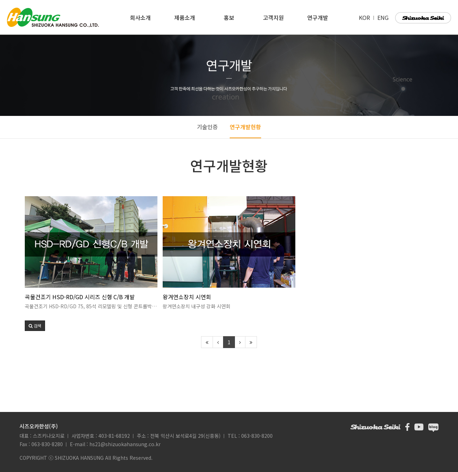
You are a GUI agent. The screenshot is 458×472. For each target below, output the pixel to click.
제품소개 (184, 17)
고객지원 (273, 17)
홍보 (229, 17)
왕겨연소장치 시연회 (187, 297)
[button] (35, 325)
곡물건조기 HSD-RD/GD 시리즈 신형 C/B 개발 (80, 297)
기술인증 (207, 127)
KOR (365, 17)
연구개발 (317, 17)
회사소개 (140, 17)
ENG (383, 17)
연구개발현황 (245, 127)
